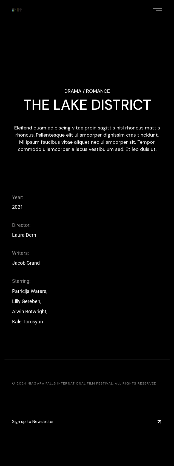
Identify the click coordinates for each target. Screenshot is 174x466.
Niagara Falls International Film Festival (70, 383)
